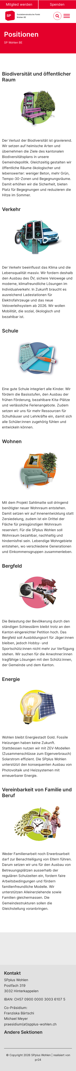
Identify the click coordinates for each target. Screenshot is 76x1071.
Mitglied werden (19, 4)
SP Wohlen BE (13, 42)
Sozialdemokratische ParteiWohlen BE (28, 15)
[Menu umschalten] (66, 16)
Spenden (57, 4)
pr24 (38, 1059)
